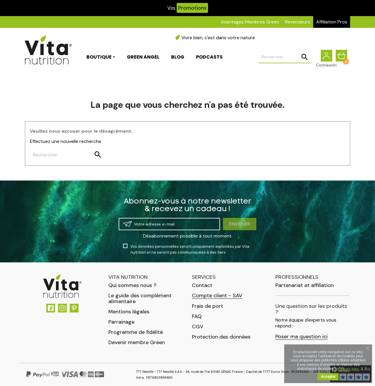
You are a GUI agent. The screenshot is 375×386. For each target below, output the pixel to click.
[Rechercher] (285, 57)
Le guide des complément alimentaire (140, 298)
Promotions (192, 7)
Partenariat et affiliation (304, 285)
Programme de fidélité (135, 332)
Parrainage (121, 322)
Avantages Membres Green (250, 22)
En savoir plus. (347, 368)
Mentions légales (128, 312)
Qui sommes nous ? (132, 285)
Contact (202, 285)
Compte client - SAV (217, 296)
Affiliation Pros (331, 22)
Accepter (328, 377)
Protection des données (221, 337)
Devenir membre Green (136, 342)
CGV (197, 326)
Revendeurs (297, 22)
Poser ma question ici (301, 337)
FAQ (197, 316)
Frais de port (207, 306)
